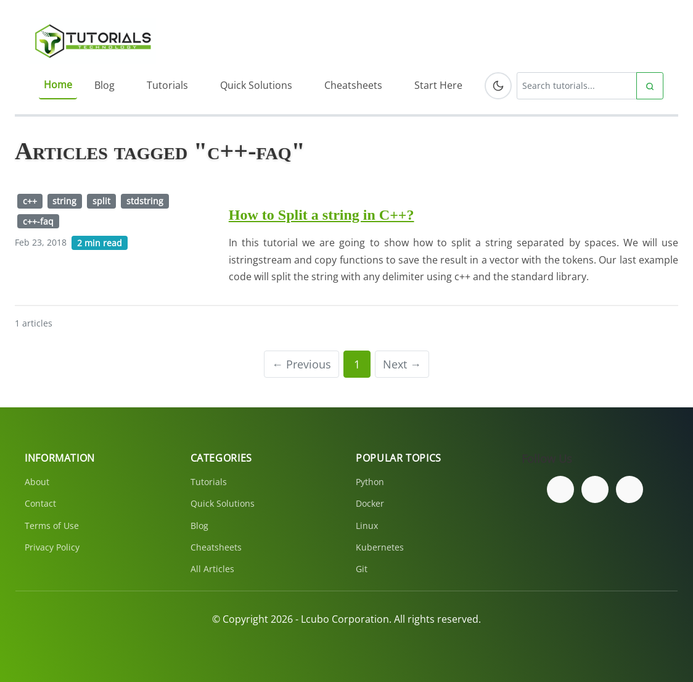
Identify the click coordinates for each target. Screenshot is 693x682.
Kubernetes (380, 547)
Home (58, 84)
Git (361, 569)
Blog (104, 85)
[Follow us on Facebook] (560, 489)
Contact (40, 503)
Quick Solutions (256, 85)
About (37, 482)
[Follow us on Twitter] (595, 489)
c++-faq (38, 221)
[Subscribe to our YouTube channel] (629, 489)
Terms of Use (52, 525)
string (64, 201)
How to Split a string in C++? (321, 215)
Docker (370, 503)
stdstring (144, 201)
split (101, 201)
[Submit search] (649, 85)
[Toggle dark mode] (498, 85)
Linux (367, 525)
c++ (30, 201)
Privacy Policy (52, 547)
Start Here (438, 85)
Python (370, 482)
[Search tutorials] (577, 85)
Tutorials (167, 85)
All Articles (212, 569)
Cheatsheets (353, 85)
